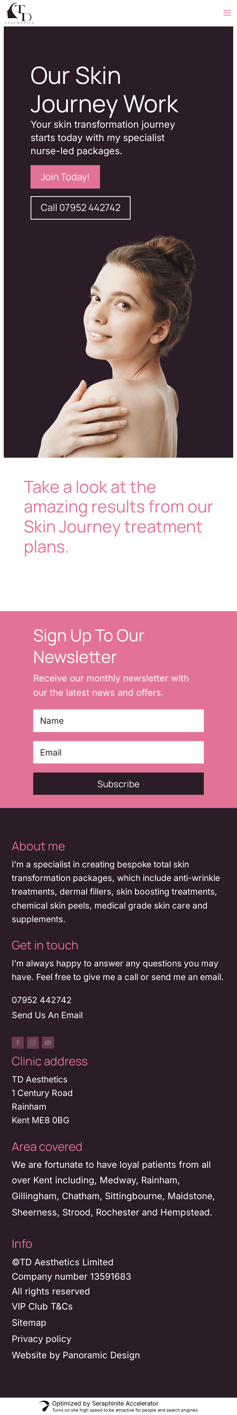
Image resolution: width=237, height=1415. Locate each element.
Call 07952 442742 (80, 207)
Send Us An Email (47, 1015)
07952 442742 (42, 1000)
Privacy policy (41, 1338)
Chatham (81, 1196)
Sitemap (29, 1322)
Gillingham (34, 1196)
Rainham (159, 1180)
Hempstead (185, 1212)
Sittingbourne (133, 1196)
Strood (76, 1212)
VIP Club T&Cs (42, 1306)
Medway (118, 1180)
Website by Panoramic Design (76, 1355)
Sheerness (34, 1212)
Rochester (117, 1212)
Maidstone (190, 1196)
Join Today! (65, 176)
